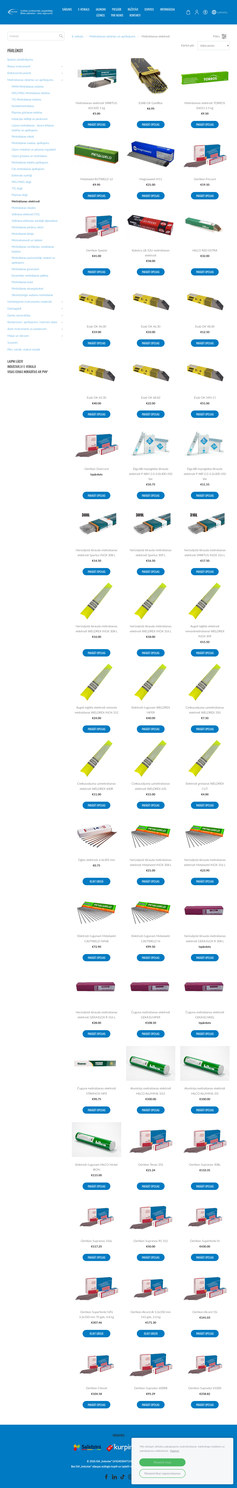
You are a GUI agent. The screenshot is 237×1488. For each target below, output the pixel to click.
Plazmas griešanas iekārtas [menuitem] (27, 112)
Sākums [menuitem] (67, 9)
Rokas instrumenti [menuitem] (18, 66)
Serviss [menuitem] (149, 9)
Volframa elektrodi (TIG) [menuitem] (26, 214)
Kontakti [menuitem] (135, 15)
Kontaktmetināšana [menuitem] (23, 106)
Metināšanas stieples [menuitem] (24, 208)
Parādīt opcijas (96, 124)
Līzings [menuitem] (100, 15)
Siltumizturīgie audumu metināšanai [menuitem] (32, 295)
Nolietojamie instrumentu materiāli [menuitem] (29, 302)
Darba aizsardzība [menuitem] (18, 315)
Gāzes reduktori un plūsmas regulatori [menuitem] (34, 149)
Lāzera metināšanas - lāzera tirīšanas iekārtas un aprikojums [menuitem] (33, 127)
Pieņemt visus (162, 1462)
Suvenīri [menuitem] (12, 342)
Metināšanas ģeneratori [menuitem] (25, 269)
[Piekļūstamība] (205, 12)
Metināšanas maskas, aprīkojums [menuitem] (30, 143)
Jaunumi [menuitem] (101, 9)
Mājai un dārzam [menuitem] (18, 336)
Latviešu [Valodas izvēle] (220, 12)
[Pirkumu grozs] (188, 12)
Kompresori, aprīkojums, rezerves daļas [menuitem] (32, 322)
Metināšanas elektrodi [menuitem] (26, 201)
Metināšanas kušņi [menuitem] (22, 282)
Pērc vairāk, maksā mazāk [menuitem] (23, 349)
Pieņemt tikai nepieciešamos (162, 1473)
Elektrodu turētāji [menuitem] (22, 175)
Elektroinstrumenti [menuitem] (19, 73)
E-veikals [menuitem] (83, 9)
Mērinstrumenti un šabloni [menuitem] (27, 240)
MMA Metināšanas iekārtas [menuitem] (28, 86)
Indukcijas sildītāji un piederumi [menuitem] (29, 119)
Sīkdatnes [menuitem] (119, 1435)
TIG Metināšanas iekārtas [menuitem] (26, 99)
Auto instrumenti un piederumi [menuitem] (27, 329)
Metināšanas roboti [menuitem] (23, 136)
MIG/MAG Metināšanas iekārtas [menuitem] (31, 93)
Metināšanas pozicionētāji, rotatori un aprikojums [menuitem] (33, 260)
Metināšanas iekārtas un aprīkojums (112, 36)
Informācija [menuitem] (167, 9)
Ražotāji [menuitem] (133, 9)
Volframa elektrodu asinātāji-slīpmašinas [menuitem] (35, 221)
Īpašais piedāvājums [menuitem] (20, 59)
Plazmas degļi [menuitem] (19, 195)
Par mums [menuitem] (117, 15)
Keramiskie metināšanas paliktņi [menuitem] (30, 275)
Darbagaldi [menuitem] (14, 308)
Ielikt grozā (96, 881)
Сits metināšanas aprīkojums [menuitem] (28, 169)
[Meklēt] (35, 36)
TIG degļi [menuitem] (17, 188)
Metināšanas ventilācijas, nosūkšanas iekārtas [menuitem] (33, 249)
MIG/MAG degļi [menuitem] (21, 182)
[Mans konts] (197, 12)
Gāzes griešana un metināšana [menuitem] (29, 156)
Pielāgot (174, 1450)
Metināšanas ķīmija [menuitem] (23, 234)
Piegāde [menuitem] (116, 9)
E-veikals (77, 36)
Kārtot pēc (187, 45)
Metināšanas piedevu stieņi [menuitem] (27, 227)
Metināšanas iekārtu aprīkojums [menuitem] (30, 162)
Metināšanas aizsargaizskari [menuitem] (27, 288)
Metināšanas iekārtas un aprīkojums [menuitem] (30, 80)
